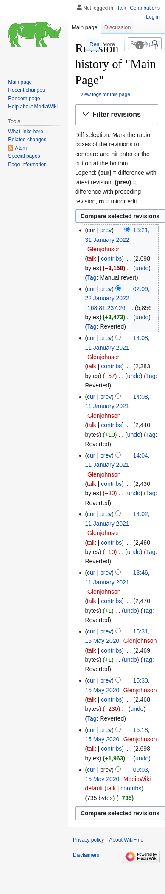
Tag (92, 277)
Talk (121, 8)
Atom (21, 148)
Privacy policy (88, 840)
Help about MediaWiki (33, 107)
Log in (153, 17)
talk (91, 258)
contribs (111, 258)
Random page (24, 98)
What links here (25, 131)
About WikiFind (126, 840)
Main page (85, 27)
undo (141, 268)
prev (106, 230)
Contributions (145, 8)
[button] (116, 115)
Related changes (27, 140)
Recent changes (26, 90)
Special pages (24, 156)
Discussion (117, 27)
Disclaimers (86, 855)
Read (85, 44)
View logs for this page (105, 94)
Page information (27, 164)
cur (91, 288)
